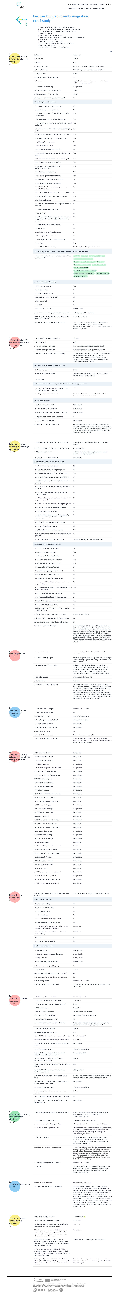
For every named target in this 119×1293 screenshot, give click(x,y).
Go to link (77, 1000)
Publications (84, 4)
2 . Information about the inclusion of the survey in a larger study (59, 29)
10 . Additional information (47, 45)
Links (91, 4)
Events (88, 8)
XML (111, 51)
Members (81, 8)
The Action (72, 8)
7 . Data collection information (48, 39)
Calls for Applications (74, 4)
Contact (102, 4)
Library (96, 4)
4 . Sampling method (45, 33)
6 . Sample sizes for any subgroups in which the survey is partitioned (61, 37)
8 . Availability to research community (50, 41)
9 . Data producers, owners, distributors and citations (56, 43)
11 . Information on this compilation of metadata (54, 47)
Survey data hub (99, 8)
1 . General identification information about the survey (56, 27)
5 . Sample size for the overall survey (50, 35)
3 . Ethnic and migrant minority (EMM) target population (57, 31)
